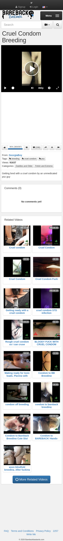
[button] (45, 7)
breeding (14, 158)
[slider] (19, 88)
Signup (20, 7)
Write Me (31, 534)
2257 (55, 531)
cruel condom (29, 158)
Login (34, 7)
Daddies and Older (24, 166)
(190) (36, 147)
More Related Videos (31, 479)
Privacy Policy (43, 531)
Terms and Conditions (22, 531)
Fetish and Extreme (44, 166)
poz (42, 158)
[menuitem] (41, 88)
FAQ (6, 531)
